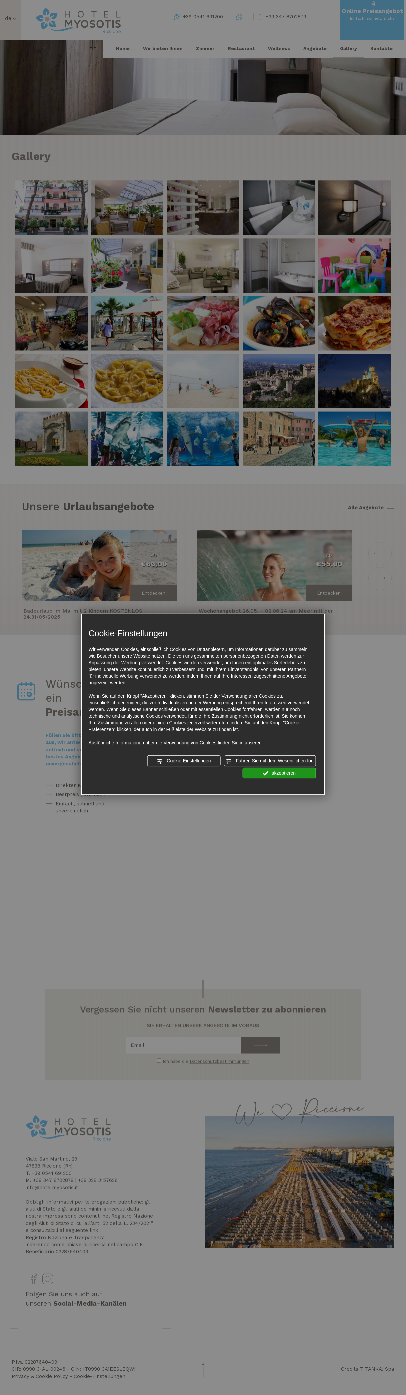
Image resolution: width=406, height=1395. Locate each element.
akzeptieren (279, 773)
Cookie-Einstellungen (184, 761)
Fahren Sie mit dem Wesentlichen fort (270, 761)
